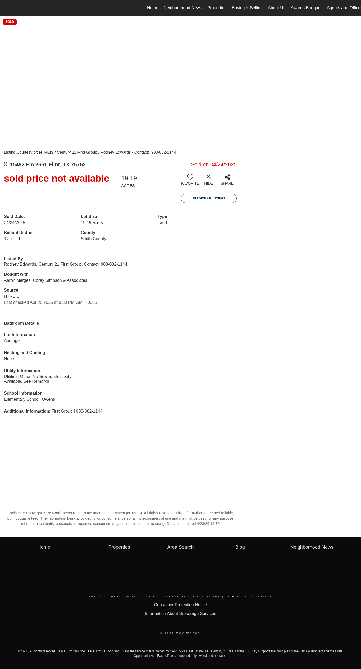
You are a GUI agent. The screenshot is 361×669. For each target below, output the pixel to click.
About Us (276, 8)
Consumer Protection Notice (180, 605)
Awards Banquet (306, 8)
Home (152, 8)
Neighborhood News (183, 8)
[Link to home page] (7, 8)
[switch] (190, 182)
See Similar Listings (208, 198)
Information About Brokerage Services (180, 613)
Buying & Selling (247, 8)
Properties (217, 8)
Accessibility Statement (192, 596)
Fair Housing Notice (249, 596)
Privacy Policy (141, 596)
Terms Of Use (104, 596)
